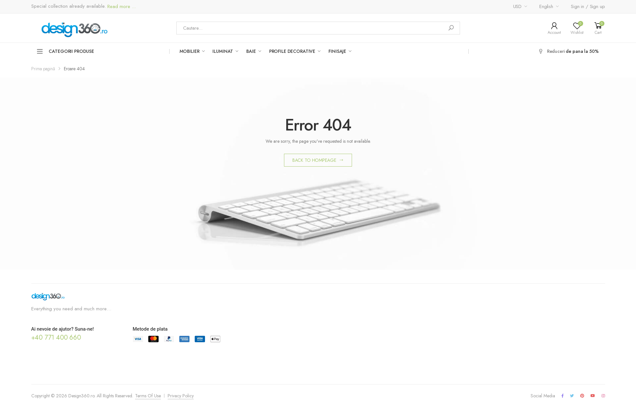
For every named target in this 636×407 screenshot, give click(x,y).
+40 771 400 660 (56, 337)
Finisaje (337, 51)
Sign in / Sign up (588, 6)
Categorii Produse (65, 51)
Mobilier (190, 51)
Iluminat (222, 51)
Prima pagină (43, 68)
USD (517, 6)
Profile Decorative (292, 51)
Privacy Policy (181, 395)
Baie (251, 51)
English (546, 6)
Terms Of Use (148, 395)
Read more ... (121, 6)
